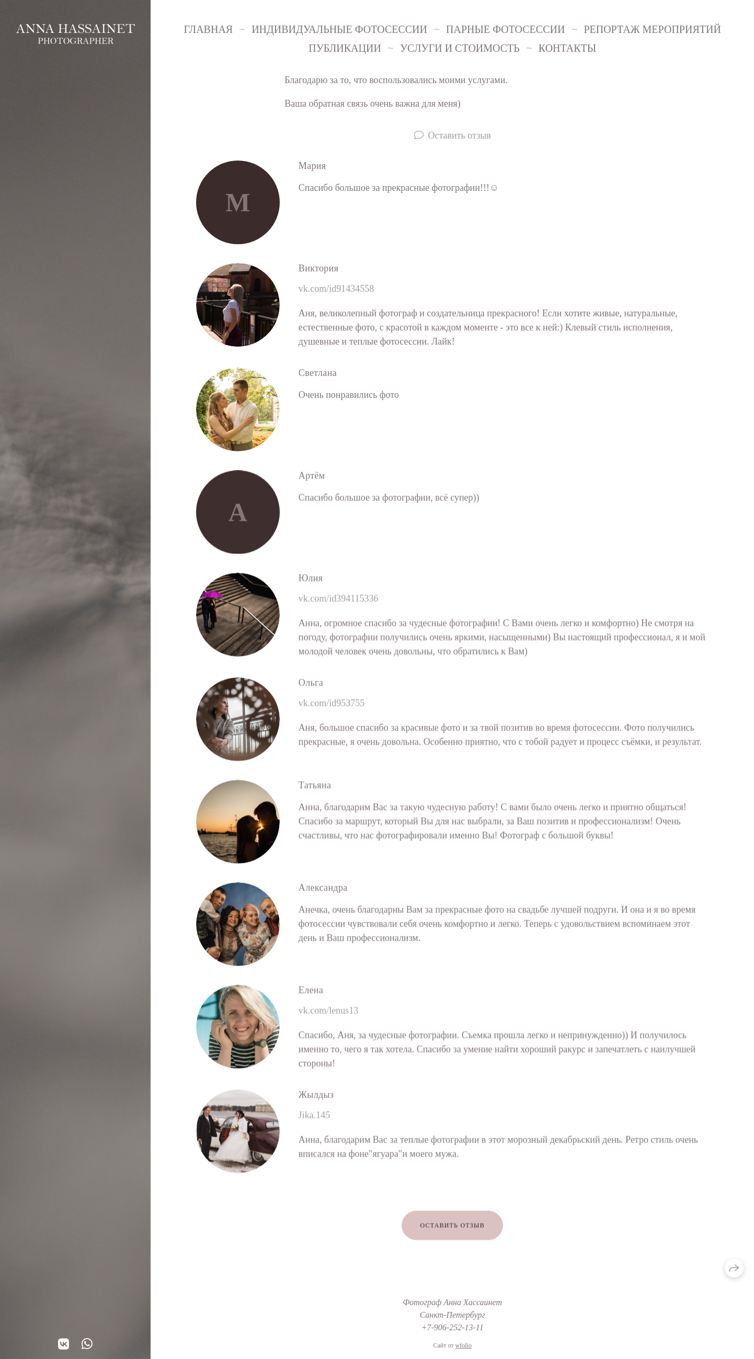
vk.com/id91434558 (336, 288)
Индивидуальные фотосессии (339, 29)
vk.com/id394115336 (339, 601)
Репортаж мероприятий (652, 29)
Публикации (345, 48)
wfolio (463, 1345)
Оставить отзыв (459, 135)
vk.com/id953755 (332, 705)
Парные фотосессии (505, 29)
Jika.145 (314, 1117)
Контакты (567, 48)
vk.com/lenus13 (329, 1013)
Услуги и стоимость (460, 48)
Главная (208, 29)
